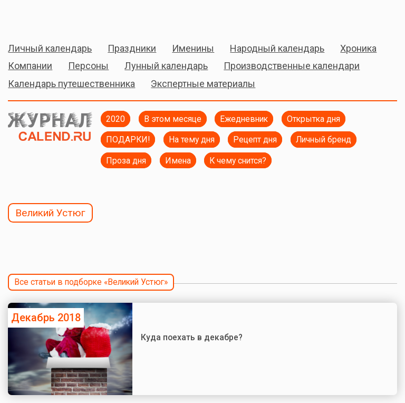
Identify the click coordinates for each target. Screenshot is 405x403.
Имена (178, 161)
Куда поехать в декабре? (192, 337)
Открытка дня (313, 119)
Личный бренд (323, 140)
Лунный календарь (166, 65)
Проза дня (126, 161)
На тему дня (192, 140)
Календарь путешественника (71, 83)
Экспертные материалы (203, 83)
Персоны (88, 65)
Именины (193, 48)
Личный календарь (50, 48)
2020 (115, 119)
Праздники (132, 48)
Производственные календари (292, 65)
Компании (30, 65)
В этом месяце (172, 119)
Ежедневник (244, 119)
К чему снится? (237, 161)
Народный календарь (277, 48)
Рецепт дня (255, 140)
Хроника (358, 48)
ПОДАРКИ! (128, 140)
